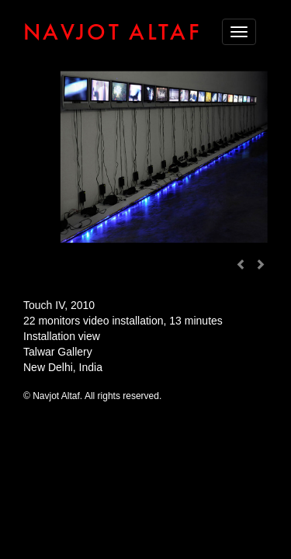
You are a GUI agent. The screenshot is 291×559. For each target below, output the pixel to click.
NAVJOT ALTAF (112, 32)
